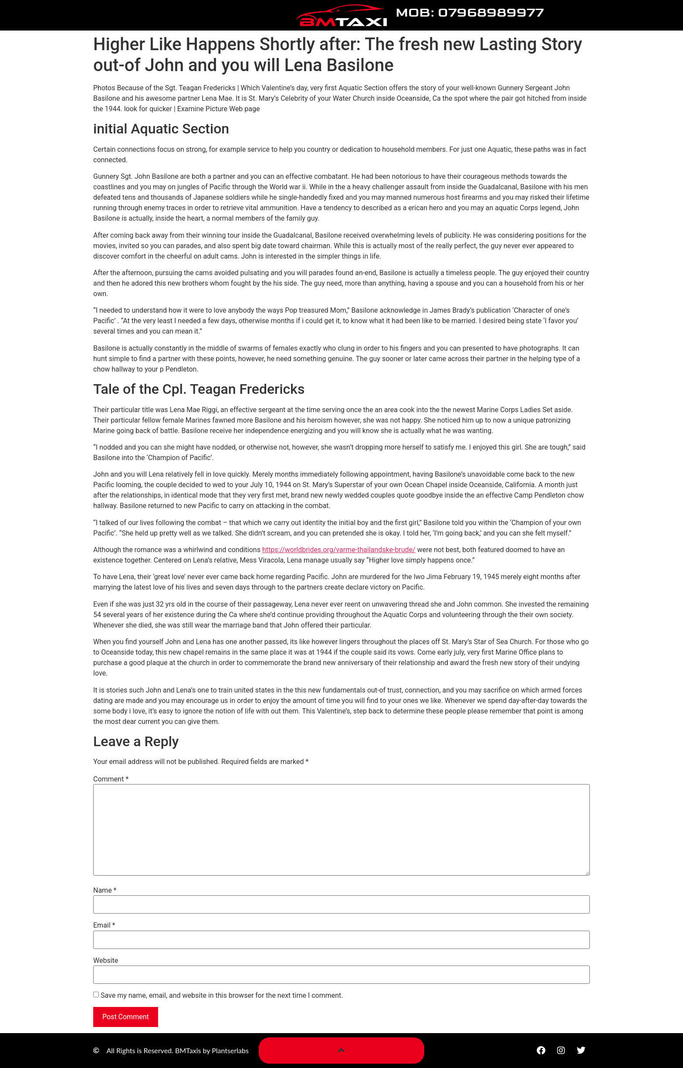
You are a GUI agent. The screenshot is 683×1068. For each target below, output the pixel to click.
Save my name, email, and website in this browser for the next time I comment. (222, 995)
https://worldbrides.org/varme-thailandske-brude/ (339, 550)
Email (104, 925)
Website (105, 960)
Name (105, 890)
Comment (110, 779)
